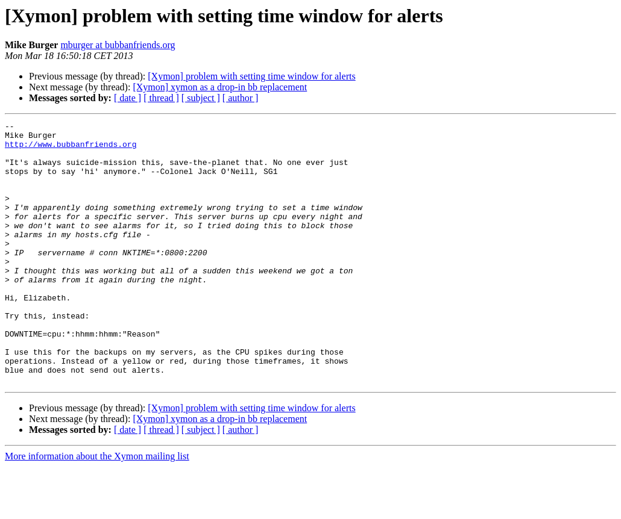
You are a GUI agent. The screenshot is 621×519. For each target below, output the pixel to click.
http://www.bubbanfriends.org (70, 149)
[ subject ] (200, 98)
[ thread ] (161, 98)
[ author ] (240, 98)
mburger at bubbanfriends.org (117, 45)
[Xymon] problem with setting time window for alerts (251, 76)
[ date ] (127, 98)
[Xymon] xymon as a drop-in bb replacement (220, 87)
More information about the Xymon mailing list (97, 508)
